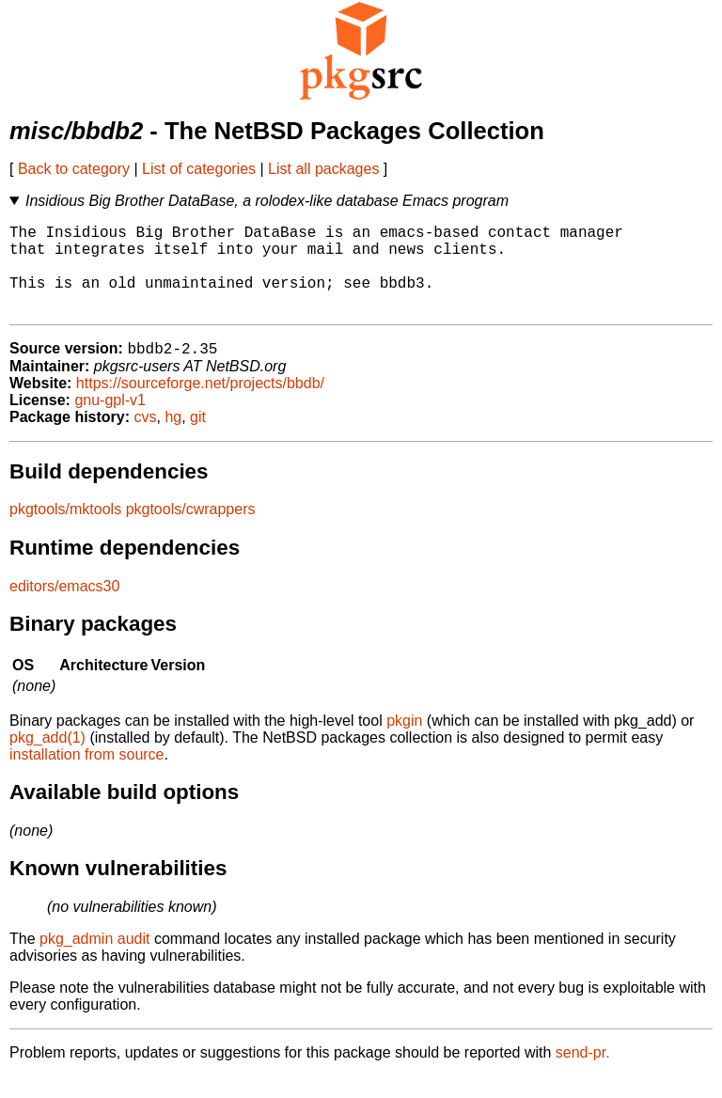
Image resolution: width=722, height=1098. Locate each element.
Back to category (74, 169)
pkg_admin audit (94, 960)
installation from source (87, 776)
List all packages (323, 169)
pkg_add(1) (47, 759)
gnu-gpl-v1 (110, 422)
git (198, 439)
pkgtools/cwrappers (191, 531)
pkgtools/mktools (65, 531)
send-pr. (583, 1074)
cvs (145, 439)
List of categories (199, 169)
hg (173, 439)
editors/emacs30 (64, 608)
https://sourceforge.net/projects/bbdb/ (200, 405)
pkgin (404, 742)
